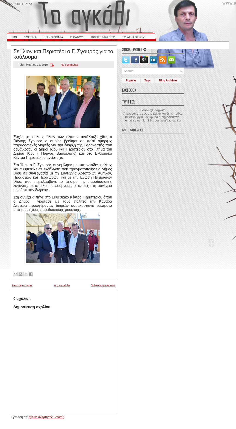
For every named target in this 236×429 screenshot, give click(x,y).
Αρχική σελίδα (21, 4)
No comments (69, 64)
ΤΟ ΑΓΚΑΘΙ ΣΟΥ (133, 37)
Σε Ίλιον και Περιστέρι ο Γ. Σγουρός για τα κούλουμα (63, 53)
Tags (148, 80)
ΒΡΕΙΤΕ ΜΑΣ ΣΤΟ (103, 37)
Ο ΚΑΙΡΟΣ (77, 37)
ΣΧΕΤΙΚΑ (30, 37)
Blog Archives (168, 80)
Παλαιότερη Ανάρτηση (103, 285)
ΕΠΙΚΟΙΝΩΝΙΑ (53, 37)
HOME (14, 37)
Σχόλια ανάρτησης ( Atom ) (46, 417)
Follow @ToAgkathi (153, 110)
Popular (131, 80)
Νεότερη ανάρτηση (22, 285)
